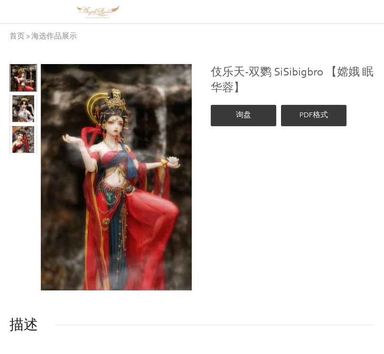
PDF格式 (314, 115)
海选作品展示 (54, 36)
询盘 (243, 115)
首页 (17, 36)
